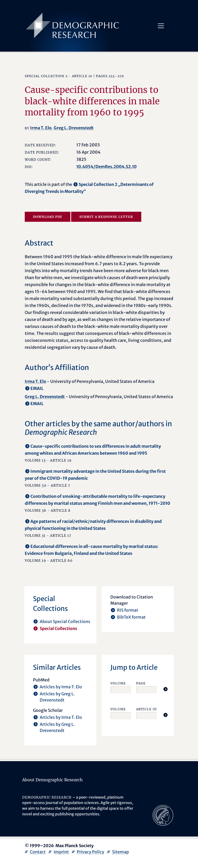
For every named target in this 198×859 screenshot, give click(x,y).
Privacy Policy (90, 851)
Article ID (146, 709)
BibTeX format (131, 617)
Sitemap (120, 851)
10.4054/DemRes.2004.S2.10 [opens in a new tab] (106, 166)
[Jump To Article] (165, 689)
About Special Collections (65, 621)
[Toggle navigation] (160, 26)
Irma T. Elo (41, 127)
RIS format (127, 610)
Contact (38, 851)
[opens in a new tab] (163, 814)
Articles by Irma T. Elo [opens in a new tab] (61, 686)
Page (141, 683)
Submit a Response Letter (106, 217)
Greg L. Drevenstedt (74, 127)
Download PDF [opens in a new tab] (47, 217)
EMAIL (37, 388)
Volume (118, 683)
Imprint (61, 851)
